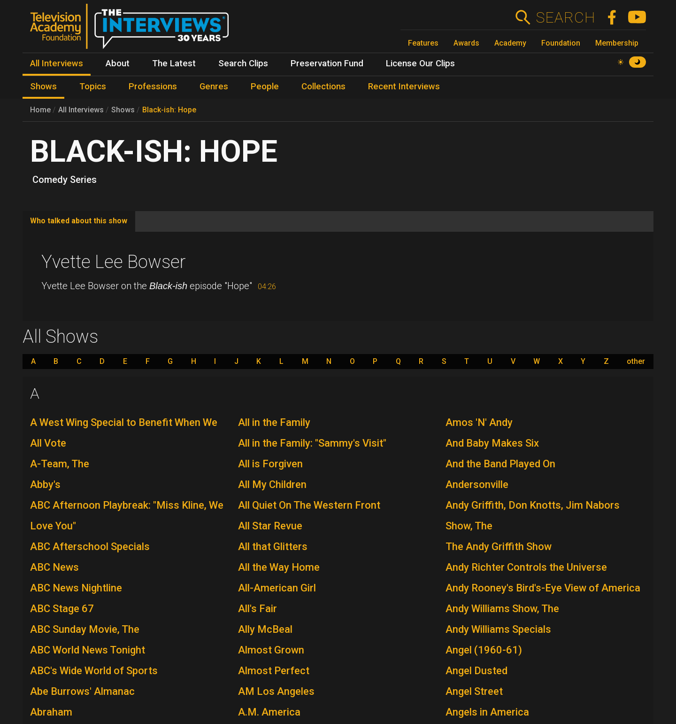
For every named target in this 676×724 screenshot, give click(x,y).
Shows (123, 109)
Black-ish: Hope (169, 109)
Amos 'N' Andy (479, 422)
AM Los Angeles (276, 691)
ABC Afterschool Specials (90, 546)
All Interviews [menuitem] (56, 63)
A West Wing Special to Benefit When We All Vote (123, 433)
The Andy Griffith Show (499, 546)
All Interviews (81, 109)
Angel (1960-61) (484, 650)
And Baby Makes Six (492, 443)
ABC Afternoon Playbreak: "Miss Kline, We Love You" (126, 515)
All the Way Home (279, 567)
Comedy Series (64, 179)
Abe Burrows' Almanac (82, 691)
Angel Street (474, 691)
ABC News (54, 567)
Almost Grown (271, 650)
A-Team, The (59, 464)
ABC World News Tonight (87, 650)
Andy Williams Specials (498, 629)
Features (423, 43)
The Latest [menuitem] (174, 63)
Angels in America (487, 712)
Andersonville (477, 484)
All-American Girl (277, 588)
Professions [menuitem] (153, 86)
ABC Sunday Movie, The (84, 629)
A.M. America (269, 712)
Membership (616, 43)
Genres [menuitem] (214, 86)
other (636, 361)
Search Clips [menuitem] (243, 63)
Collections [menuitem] (323, 86)
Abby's (45, 484)
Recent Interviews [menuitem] (404, 86)
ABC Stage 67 (62, 608)
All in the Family (274, 422)
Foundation (560, 43)
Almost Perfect (273, 671)
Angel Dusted (476, 671)
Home (40, 109)
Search (565, 17)
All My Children (272, 484)
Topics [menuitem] (92, 86)
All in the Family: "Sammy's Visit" (312, 443)
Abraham (51, 712)
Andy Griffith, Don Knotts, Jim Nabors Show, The (533, 515)
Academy (510, 43)
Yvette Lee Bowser (113, 262)
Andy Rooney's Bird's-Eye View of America (543, 588)
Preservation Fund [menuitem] (327, 63)
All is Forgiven (270, 464)
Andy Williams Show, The (502, 608)
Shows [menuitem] (43, 86)
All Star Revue (270, 526)
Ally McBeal (265, 629)
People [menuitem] (265, 86)
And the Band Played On (500, 464)
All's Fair (257, 608)
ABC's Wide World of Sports (94, 671)
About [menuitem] (118, 63)
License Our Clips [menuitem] (420, 63)
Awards (466, 43)
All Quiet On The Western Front (309, 505)
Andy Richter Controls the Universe (526, 567)
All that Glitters (272, 546)
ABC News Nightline (76, 588)
